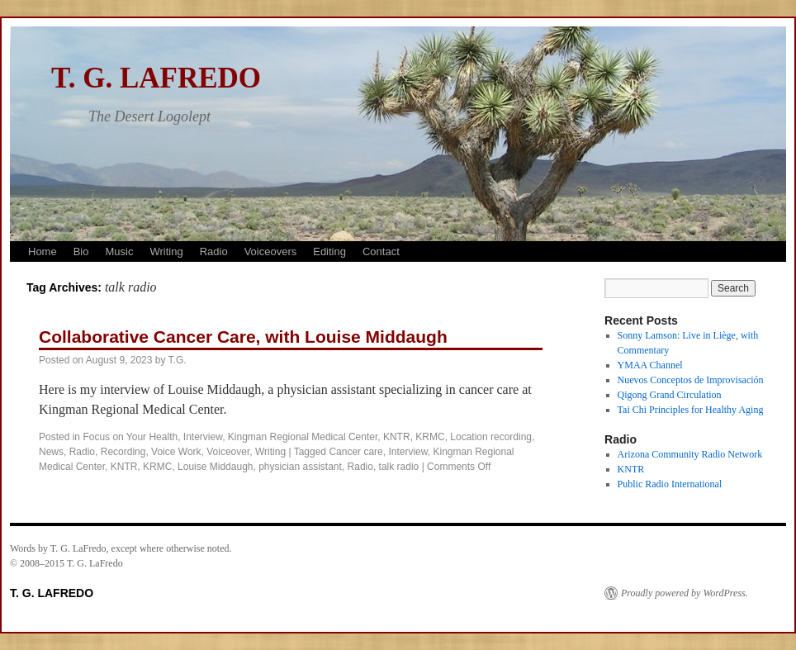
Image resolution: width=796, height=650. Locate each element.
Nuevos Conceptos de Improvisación (691, 380)
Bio (81, 251)
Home (42, 251)
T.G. (177, 360)
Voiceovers (270, 251)
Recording (123, 452)
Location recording (491, 437)
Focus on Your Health (130, 437)
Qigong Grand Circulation (670, 395)
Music (119, 251)
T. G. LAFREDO (156, 78)
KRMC (429, 437)
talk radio (399, 466)
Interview (202, 437)
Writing (165, 251)
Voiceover (227, 452)
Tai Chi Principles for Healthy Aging (691, 409)
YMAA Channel (650, 365)
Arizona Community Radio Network (690, 454)
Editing (329, 251)
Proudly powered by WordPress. (684, 593)
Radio (214, 251)
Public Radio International (670, 484)
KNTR (396, 437)
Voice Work (176, 452)
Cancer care (355, 452)
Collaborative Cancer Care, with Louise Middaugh (243, 336)
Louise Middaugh (215, 466)
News (51, 452)
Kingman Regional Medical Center (302, 437)
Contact (381, 251)
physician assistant (300, 466)
